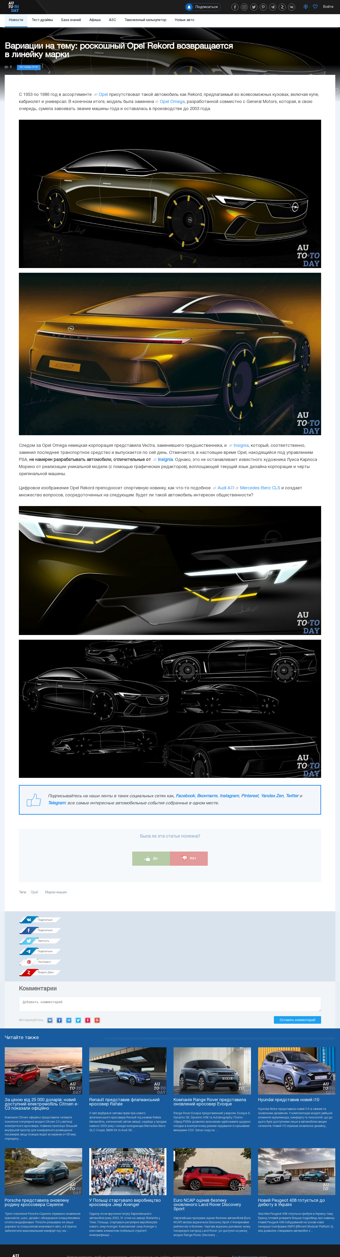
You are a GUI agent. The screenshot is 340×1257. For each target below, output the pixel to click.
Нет (188, 858)
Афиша (95, 20)
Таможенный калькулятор (145, 20)
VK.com (50, 969)
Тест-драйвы (42, 20)
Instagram (229, 796)
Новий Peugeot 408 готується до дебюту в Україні (291, 1152)
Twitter (292, 796)
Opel (103, 95)
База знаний (71, 20)
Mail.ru (69, 969)
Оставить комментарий (297, 969)
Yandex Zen (272, 796)
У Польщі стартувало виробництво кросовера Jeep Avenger (125, 1152)
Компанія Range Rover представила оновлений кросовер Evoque (210, 1051)
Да (151, 858)
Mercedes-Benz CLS (260, 488)
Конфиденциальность (250, 1206)
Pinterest (249, 796)
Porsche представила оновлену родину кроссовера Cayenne (37, 1152)
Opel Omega (172, 102)
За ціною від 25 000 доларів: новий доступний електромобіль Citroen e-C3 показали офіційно (42, 1053)
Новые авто (184, 20)
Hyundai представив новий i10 (288, 1049)
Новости (16, 20)
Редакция (240, 1220)
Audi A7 (225, 488)
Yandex (88, 969)
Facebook (185, 796)
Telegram (56, 803)
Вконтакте (207, 796)
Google (97, 969)
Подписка (196, 1242)
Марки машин (56, 892)
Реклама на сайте (246, 1213)
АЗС (112, 20)
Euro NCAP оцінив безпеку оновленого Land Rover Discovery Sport (207, 1154)
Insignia (241, 446)
